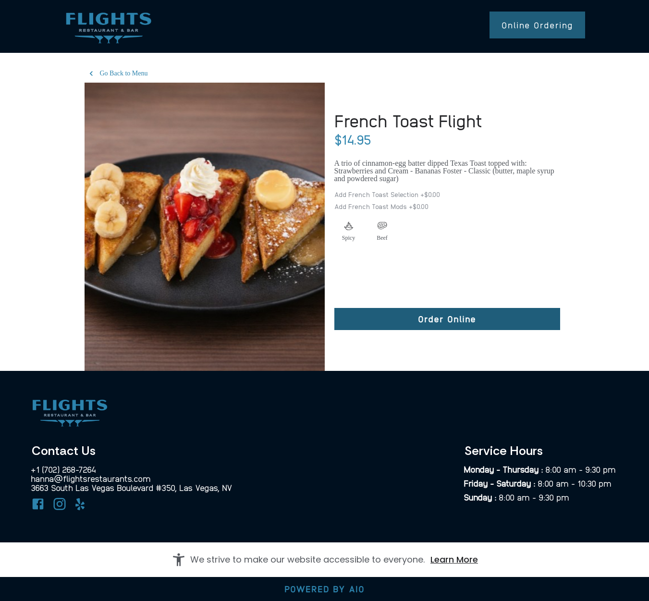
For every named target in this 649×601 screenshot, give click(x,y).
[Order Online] (447, 319)
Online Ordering (537, 25)
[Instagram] (59, 506)
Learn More (454, 559)
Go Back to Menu (118, 74)
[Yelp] (81, 507)
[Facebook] (38, 506)
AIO (357, 589)
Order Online (447, 319)
